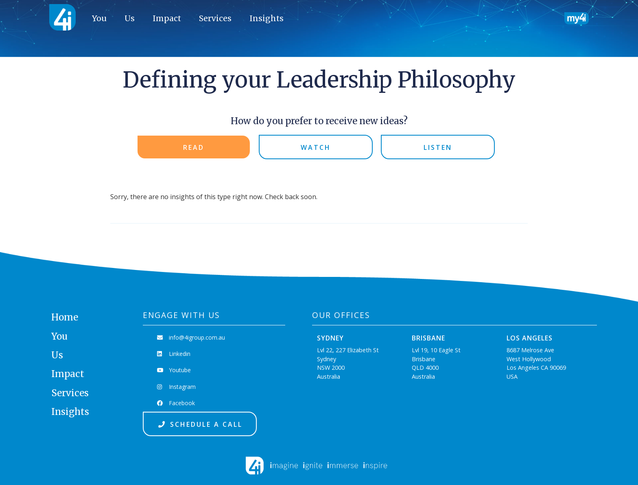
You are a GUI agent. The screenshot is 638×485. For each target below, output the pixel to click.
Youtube (174, 370)
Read (193, 147)
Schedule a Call (200, 424)
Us (130, 18)
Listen (438, 147)
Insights (266, 18)
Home (64, 317)
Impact (167, 18)
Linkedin (173, 354)
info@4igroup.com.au (191, 337)
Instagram (176, 387)
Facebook (176, 403)
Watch (316, 147)
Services (215, 18)
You (99, 18)
